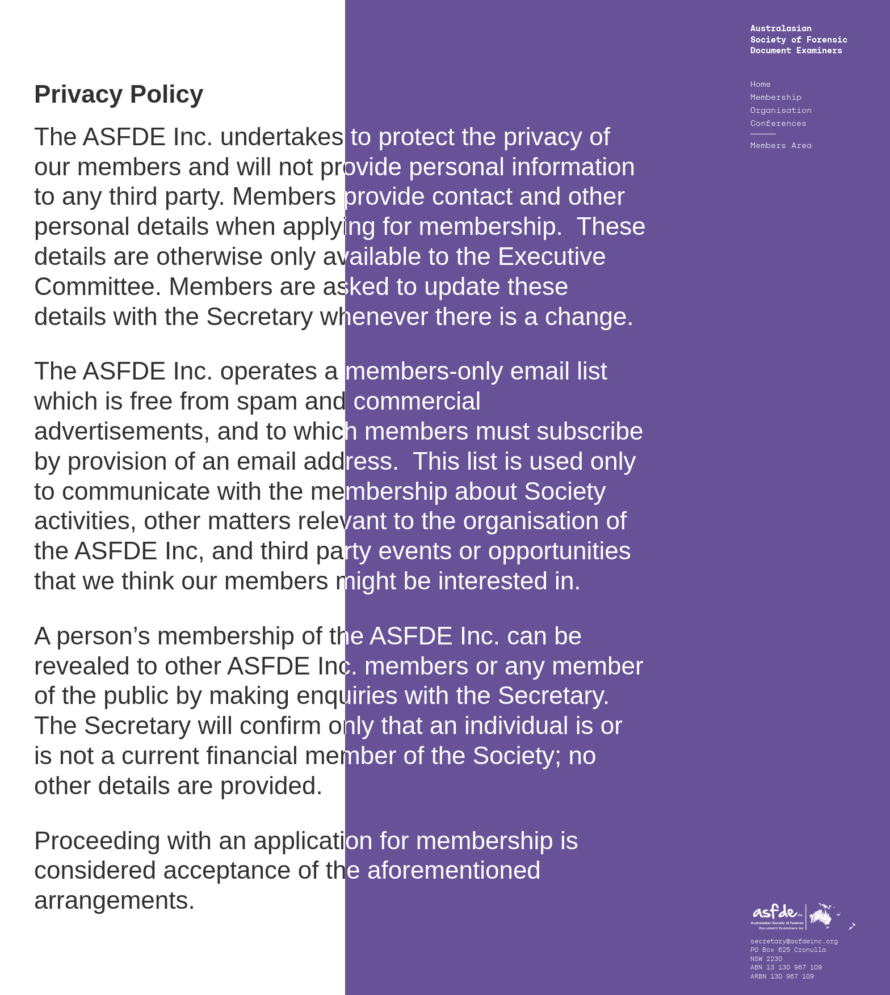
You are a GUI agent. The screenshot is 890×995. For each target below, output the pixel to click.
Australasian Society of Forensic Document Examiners (798, 40)
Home (760, 84)
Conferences (778, 124)
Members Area (781, 146)
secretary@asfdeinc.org (794, 942)
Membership (775, 98)
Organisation (781, 111)
